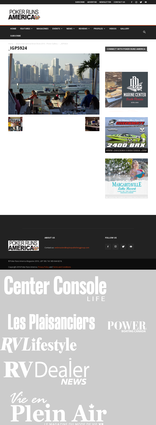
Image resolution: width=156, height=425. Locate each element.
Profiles (99, 28)
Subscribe (80, 2)
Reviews (84, 28)
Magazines (42, 28)
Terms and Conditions (62, 259)
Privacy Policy (43, 259)
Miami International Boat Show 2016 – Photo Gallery (37, 43)
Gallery (124, 28)
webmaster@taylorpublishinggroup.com (72, 239)
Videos (112, 28)
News (71, 28)
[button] (144, 32)
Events (57, 28)
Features (26, 28)
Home (13, 28)
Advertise (92, 2)
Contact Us (119, 2)
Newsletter (105, 2)
